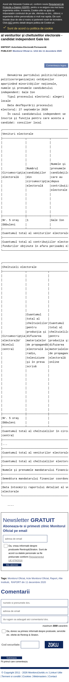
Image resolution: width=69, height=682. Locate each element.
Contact (53, 676)
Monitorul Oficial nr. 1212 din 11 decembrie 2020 (37, 51)
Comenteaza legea (56, 65)
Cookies (27, 676)
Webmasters (40, 676)
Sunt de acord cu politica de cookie (28, 27)
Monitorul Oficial (16, 578)
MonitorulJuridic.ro (38, 672)
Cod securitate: (10, 644)
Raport (53, 578)
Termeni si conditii (11, 676)
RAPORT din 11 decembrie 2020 (28, 582)
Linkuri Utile (56, 672)
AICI (10, 23)
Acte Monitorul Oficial (37, 578)
